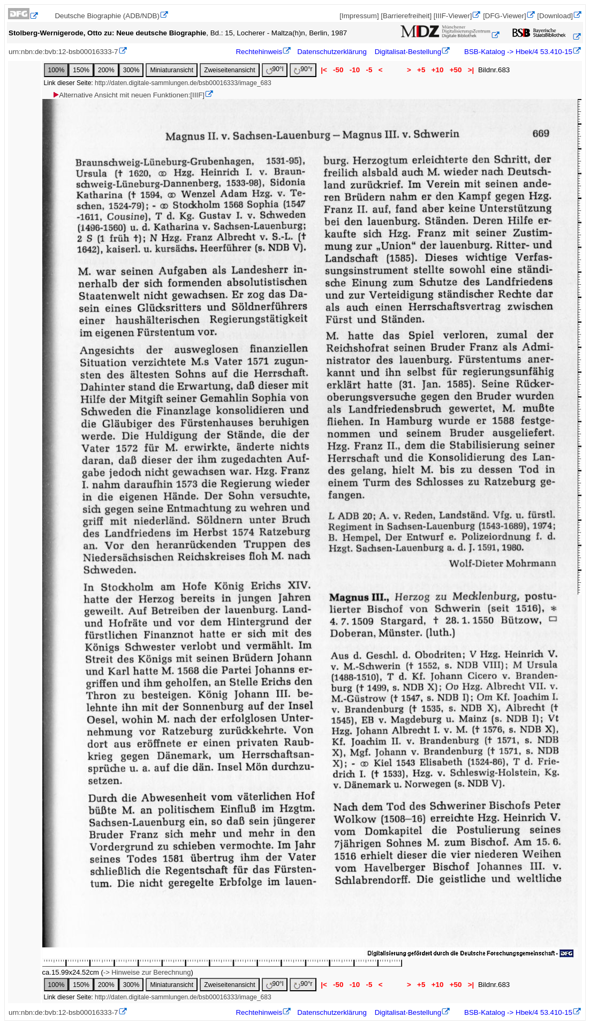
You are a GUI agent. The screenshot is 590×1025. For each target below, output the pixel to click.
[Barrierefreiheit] (406, 16)
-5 (369, 70)
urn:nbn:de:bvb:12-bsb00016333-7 (63, 52)
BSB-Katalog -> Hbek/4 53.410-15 (517, 52)
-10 (354, 70)
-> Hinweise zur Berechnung (147, 972)
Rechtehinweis (259, 52)
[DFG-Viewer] (504, 16)
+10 (437, 70)
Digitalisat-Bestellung (408, 52)
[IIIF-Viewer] (453, 16)
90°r (303, 69)
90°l (275, 69)
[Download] (555, 16)
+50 (456, 70)
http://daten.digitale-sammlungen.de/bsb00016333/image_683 (183, 83)
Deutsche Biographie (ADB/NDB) (107, 16)
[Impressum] (359, 16)
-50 (338, 70)
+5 (421, 70)
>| (471, 70)
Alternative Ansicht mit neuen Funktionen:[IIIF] (128, 95)
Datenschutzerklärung (332, 52)
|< (324, 70)
